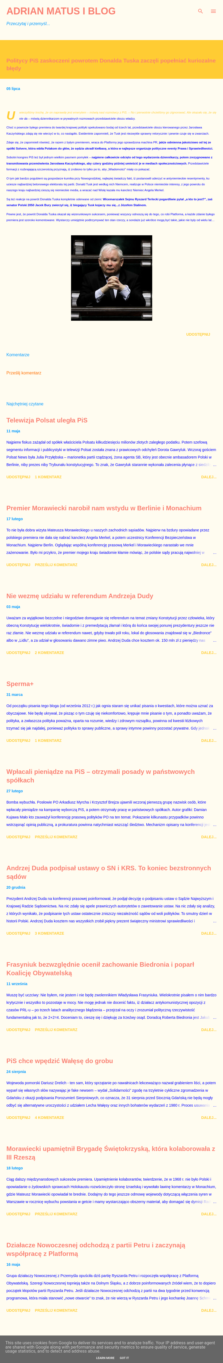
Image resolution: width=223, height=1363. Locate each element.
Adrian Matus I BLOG (61, 11)
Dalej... (209, 477)
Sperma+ (20, 683)
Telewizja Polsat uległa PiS (47, 420)
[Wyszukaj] (200, 9)
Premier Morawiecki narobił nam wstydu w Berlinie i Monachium (104, 508)
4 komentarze (49, 1117)
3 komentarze (49, 933)
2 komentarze (49, 653)
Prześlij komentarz (23, 373)
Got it (124, 1358)
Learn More (105, 1358)
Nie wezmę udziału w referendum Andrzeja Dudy (79, 596)
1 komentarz (48, 477)
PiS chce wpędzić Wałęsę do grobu (59, 1060)
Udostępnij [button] (198, 334)
